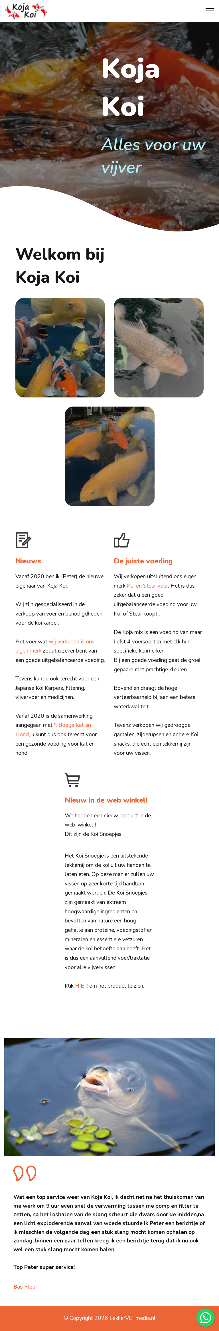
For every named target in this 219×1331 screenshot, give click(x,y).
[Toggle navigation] (210, 11)
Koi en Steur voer (147, 586)
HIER (81, 986)
